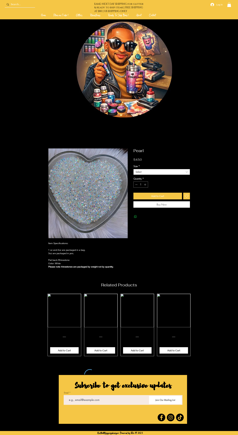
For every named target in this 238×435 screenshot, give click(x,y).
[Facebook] (161, 417)
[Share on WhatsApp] (135, 217)
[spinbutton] (140, 185)
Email (66, 393)
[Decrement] (136, 185)
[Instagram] (170, 417)
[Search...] (19, 4)
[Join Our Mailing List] (165, 400)
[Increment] (145, 185)
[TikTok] (180, 417)
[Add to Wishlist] (186, 196)
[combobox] (161, 172)
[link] (229, 4)
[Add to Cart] (64, 350)
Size (136, 166)
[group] (119, 325)
